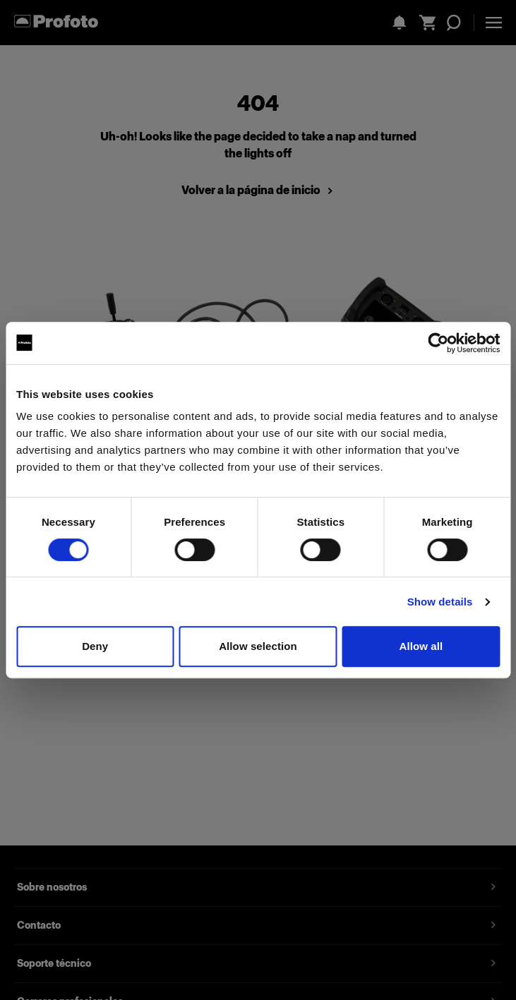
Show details (440, 602)
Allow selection (258, 646)
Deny (95, 646)
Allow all (421, 646)
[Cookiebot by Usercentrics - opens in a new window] (438, 343)
